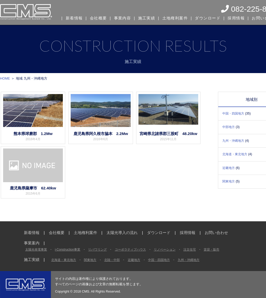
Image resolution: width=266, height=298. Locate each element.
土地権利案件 (173, 18)
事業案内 (31, 243)
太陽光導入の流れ (122, 232)
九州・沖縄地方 (233, 141)
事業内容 (122, 18)
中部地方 (228, 127)
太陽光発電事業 (36, 249)
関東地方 (228, 181)
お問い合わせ (216, 232)
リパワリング (97, 249)
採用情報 (233, 18)
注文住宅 (189, 249)
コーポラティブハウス (130, 249)
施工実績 (145, 18)
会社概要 (98, 18)
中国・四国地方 (233, 113)
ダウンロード (205, 18)
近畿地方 (228, 168)
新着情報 (74, 18)
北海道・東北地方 (234, 154)
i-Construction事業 (67, 249)
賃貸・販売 (211, 249)
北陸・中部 (112, 260)
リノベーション (165, 249)
